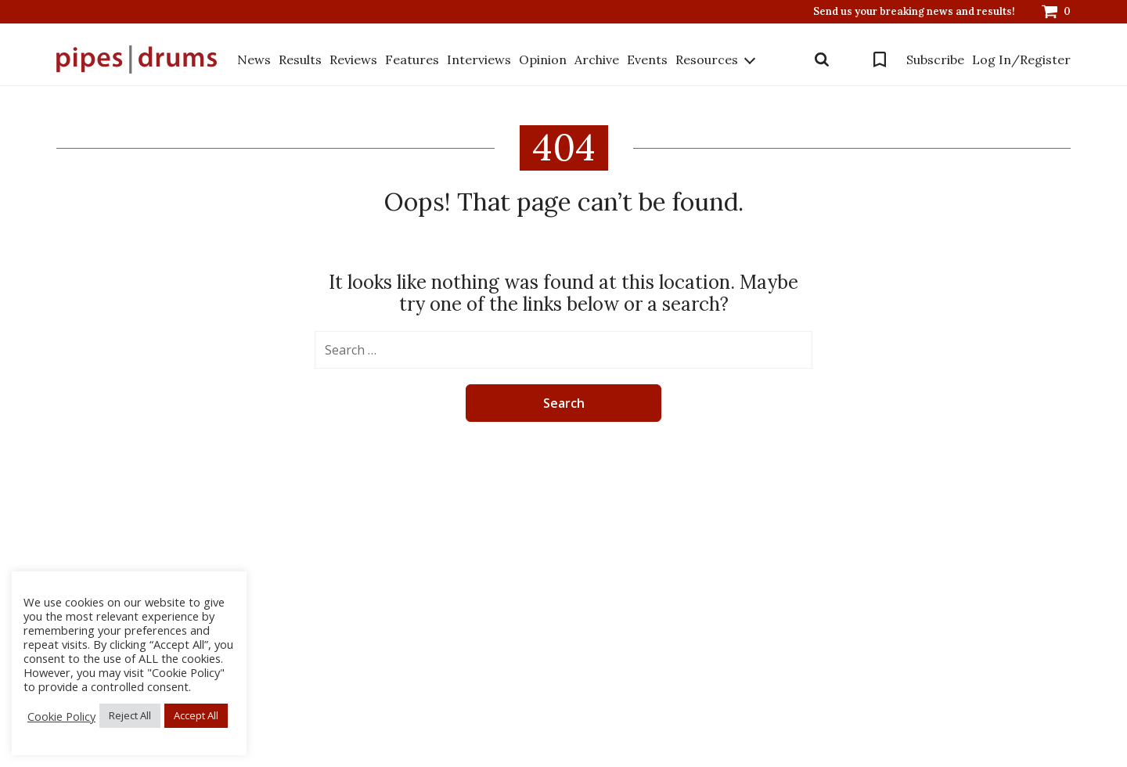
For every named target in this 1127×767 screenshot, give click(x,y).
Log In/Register (1021, 59)
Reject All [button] (130, 715)
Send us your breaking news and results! (914, 11)
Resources (706, 59)
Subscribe (935, 59)
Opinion (543, 59)
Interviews (479, 59)
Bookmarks (879, 59)
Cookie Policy (61, 716)
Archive (596, 59)
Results (300, 59)
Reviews (353, 59)
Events (647, 59)
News (254, 59)
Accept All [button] (196, 715)
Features (412, 59)
